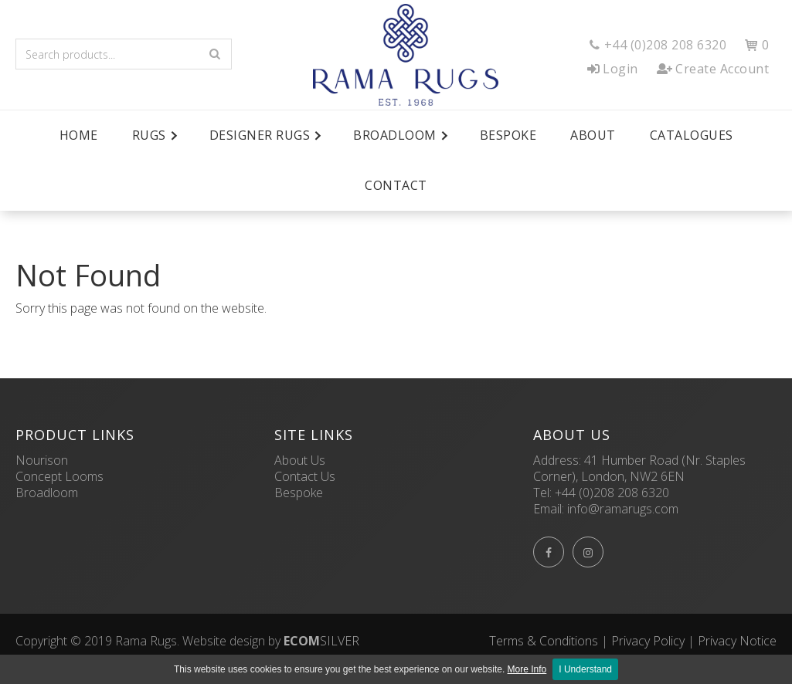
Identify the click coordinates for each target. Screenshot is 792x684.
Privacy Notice (737, 640)
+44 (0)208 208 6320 (612, 492)
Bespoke (508, 135)
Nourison (41, 460)
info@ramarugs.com (622, 508)
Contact (396, 185)
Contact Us (304, 476)
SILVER (321, 640)
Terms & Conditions (543, 640)
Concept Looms (59, 476)
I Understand (585, 669)
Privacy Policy (648, 640)
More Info (527, 669)
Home (78, 135)
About (593, 135)
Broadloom (46, 492)
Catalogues (691, 135)
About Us (299, 460)
